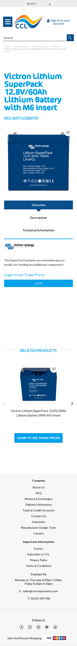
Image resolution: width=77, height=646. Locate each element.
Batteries (56, 46)
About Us (38, 487)
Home (7, 46)
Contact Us (38, 516)
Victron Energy (40, 46)
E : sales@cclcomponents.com (38, 591)
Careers (38, 533)
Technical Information (38, 230)
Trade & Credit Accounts (38, 510)
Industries (38, 522)
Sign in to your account (58, 22)
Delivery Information (38, 504)
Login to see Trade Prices (38, 438)
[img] (22, 627)
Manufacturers (21, 46)
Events (38, 548)
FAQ (38, 493)
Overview (39, 205)
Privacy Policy (38, 560)
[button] (70, 37)
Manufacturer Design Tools (38, 527)
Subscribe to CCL (38, 554)
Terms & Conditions (38, 566)
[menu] (7, 22)
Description (38, 217)
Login (38, 283)
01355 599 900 (38, 598)
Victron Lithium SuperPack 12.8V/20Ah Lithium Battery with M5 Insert (38, 413)
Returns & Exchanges (38, 499)
